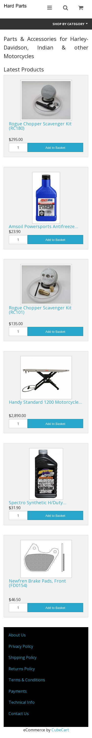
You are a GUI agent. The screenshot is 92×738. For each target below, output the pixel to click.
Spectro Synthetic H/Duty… (37, 502)
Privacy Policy (21, 646)
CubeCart (60, 730)
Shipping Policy (23, 657)
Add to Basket (55, 148)
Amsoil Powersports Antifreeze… (43, 226)
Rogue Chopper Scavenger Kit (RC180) (40, 126)
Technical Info (22, 702)
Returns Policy (22, 668)
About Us (17, 635)
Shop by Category (70, 24)
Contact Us (19, 713)
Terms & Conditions (27, 680)
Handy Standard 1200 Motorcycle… (45, 402)
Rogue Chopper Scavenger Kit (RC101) (40, 310)
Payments (18, 691)
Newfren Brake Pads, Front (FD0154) (37, 583)
